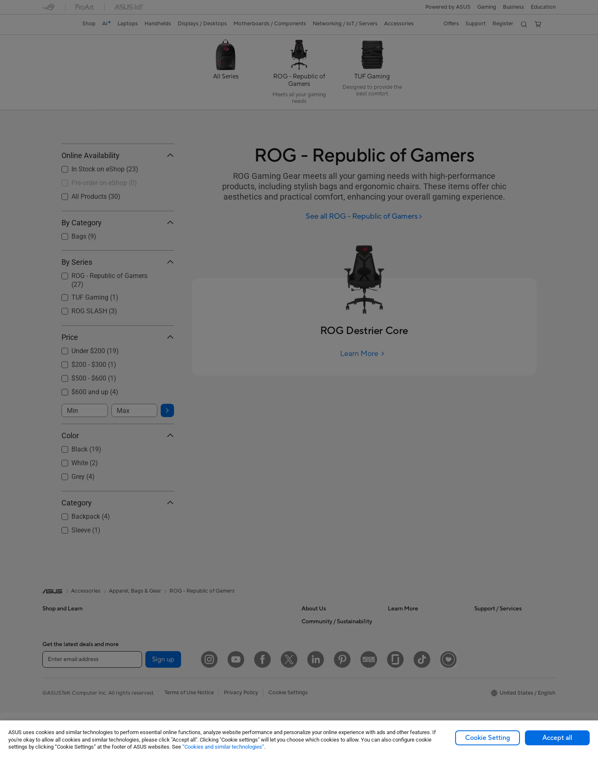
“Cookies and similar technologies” (223, 747)
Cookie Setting (487, 738)
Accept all (557, 738)
